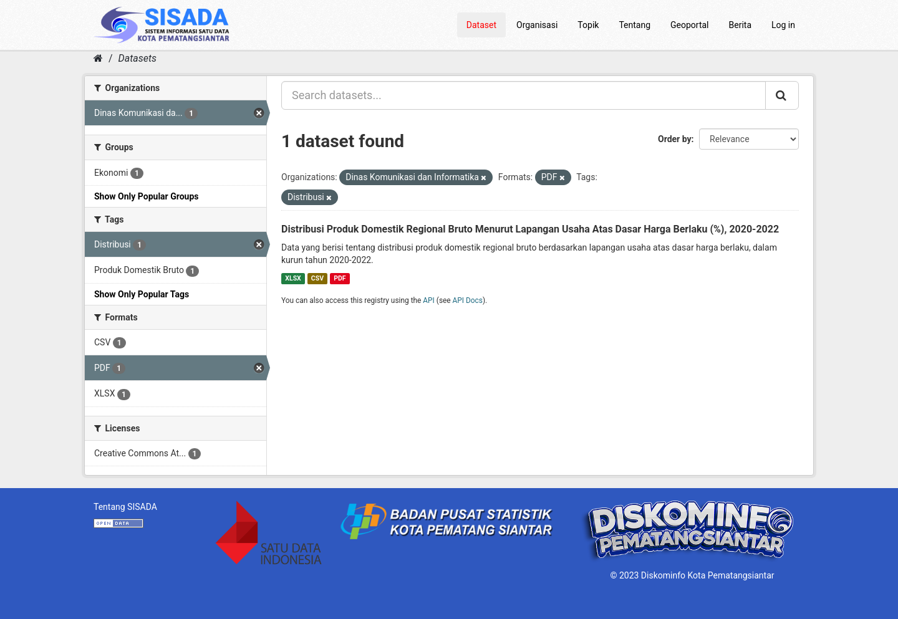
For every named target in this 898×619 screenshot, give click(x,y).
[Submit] (782, 95)
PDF (339, 278)
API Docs (468, 300)
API (429, 300)
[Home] (98, 58)
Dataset (481, 25)
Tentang (634, 25)
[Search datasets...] (523, 95)
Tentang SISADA (125, 507)
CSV (317, 278)
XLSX (293, 278)
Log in (783, 25)
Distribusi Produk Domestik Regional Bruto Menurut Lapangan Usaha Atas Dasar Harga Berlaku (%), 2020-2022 (530, 229)
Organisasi (537, 25)
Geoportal (689, 25)
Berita (740, 25)
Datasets (137, 58)
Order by (675, 139)
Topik (588, 25)
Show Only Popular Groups (146, 196)
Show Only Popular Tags (141, 294)
